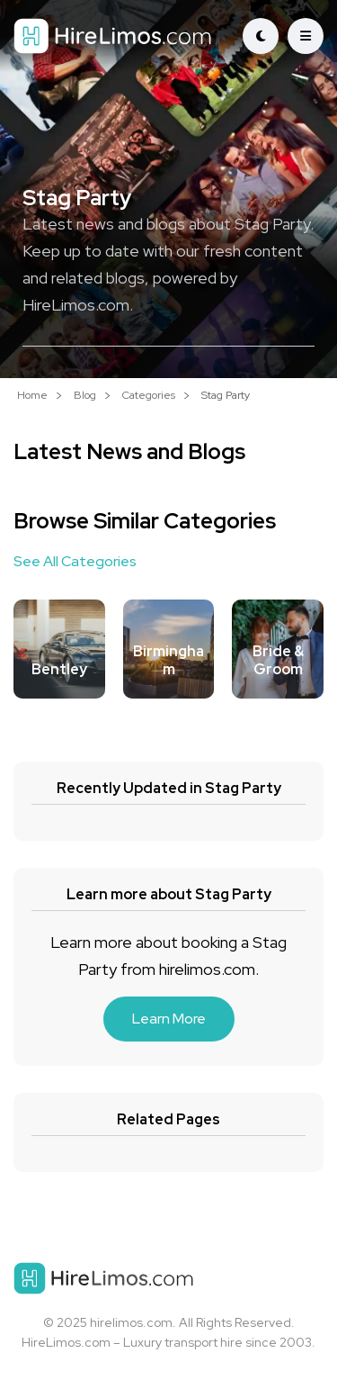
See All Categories (75, 561)
